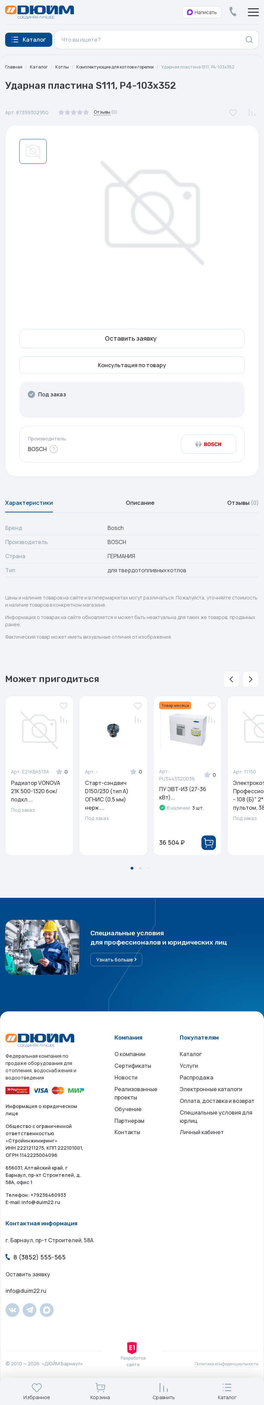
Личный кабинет (202, 1162)
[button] (231, 691)
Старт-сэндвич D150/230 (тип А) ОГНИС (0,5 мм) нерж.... (107, 807)
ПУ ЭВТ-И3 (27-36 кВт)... (182, 805)
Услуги (189, 1085)
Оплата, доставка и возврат (217, 1126)
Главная (14, 67)
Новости (126, 1099)
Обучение (128, 1134)
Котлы (65, 67)
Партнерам (129, 1148)
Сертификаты (132, 1085)
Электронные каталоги (211, 1112)
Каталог (41, 67)
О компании (129, 1071)
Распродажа (196, 1099)
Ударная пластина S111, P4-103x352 (46, 75)
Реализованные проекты (135, 1117)
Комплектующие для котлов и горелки (125, 67)
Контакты (127, 1162)
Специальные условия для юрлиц (216, 1144)
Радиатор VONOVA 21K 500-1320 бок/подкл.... (35, 803)
